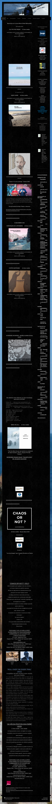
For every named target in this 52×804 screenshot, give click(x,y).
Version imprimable (9, 797)
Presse (42, 95)
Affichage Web (45, 799)
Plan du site (16, 797)
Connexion (45, 797)
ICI (24, 36)
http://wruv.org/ (43, 335)
